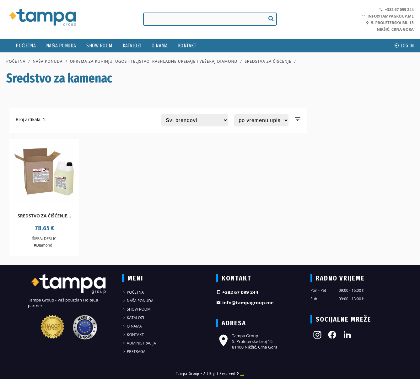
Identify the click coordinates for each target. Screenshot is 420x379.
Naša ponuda (61, 46)
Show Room (99, 46)
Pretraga (133, 351)
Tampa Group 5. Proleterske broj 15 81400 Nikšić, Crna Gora (246, 341)
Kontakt (187, 46)
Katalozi (132, 46)
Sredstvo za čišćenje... (44, 216)
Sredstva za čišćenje (268, 61)
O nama (160, 46)
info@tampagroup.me (387, 16)
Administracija (139, 343)
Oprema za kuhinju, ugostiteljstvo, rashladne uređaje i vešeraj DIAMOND (154, 61)
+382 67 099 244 (396, 9)
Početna (26, 46)
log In (404, 46)
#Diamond (43, 245)
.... (242, 373)
